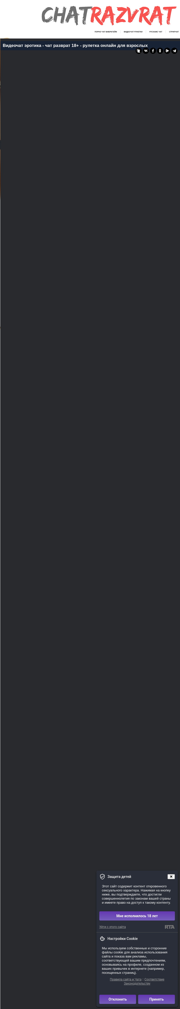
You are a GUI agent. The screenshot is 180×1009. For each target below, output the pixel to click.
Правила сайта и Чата (125, 979)
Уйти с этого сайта (112, 927)
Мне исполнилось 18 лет (137, 916)
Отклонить (118, 999)
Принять (156, 999)
